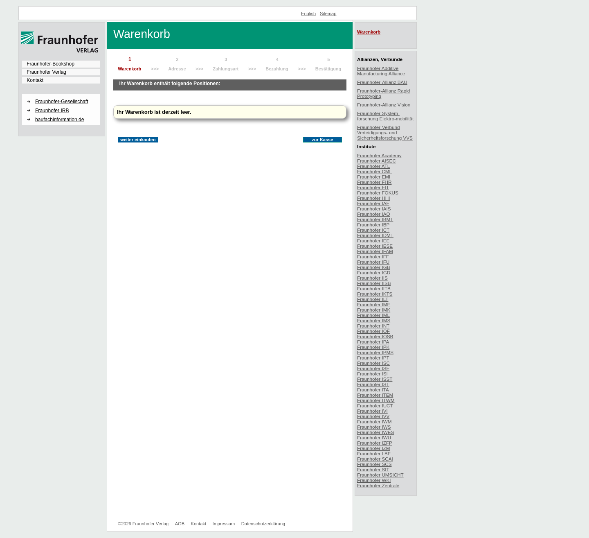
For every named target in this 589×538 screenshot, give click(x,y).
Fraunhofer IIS (372, 277)
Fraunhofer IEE (373, 240)
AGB (179, 523)
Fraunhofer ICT (373, 230)
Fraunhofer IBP (373, 224)
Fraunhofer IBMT (375, 219)
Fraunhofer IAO (373, 214)
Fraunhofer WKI (374, 480)
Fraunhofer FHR (374, 182)
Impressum (224, 523)
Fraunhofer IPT (373, 357)
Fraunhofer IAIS (374, 208)
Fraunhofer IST (373, 384)
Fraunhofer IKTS (374, 293)
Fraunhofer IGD (373, 272)
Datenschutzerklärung (263, 523)
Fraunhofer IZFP (374, 442)
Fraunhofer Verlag (46, 72)
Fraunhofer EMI (373, 176)
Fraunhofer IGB (373, 267)
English (308, 13)
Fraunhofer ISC (373, 363)
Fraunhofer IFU (373, 261)
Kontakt (35, 80)
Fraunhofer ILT (372, 299)
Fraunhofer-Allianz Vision (383, 104)
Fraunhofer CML (374, 171)
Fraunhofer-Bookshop (50, 64)
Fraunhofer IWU (374, 437)
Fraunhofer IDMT (375, 235)
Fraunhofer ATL (373, 166)
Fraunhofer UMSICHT (380, 474)
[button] (61, 94)
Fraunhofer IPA (373, 341)
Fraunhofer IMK (373, 309)
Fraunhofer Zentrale (378, 485)
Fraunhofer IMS (373, 320)
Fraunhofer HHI (373, 198)
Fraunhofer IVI (372, 411)
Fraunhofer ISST (374, 379)
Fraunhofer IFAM (375, 251)
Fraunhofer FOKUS (377, 192)
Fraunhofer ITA (373, 389)
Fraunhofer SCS (374, 464)
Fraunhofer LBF (374, 453)
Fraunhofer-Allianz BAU (382, 82)
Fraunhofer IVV (373, 416)
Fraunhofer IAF (373, 203)
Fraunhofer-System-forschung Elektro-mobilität (385, 116)
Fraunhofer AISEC (376, 160)
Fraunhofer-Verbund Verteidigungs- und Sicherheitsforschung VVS (385, 132)
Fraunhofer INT (373, 325)
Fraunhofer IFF (373, 256)
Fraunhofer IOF (373, 331)
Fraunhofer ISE (373, 368)
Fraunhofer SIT (373, 469)
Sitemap (328, 13)
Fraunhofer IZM (373, 448)
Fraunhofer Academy (379, 155)
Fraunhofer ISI (372, 373)
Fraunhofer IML (373, 315)
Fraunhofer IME (373, 304)
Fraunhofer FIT (373, 187)
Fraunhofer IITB (374, 288)
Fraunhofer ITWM (376, 400)
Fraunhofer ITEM (375, 395)
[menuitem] (61, 64)
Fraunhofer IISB (374, 283)
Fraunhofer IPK (373, 347)
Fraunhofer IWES (375, 432)
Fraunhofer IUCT (375, 405)
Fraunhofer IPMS (375, 352)
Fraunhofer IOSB (375, 336)
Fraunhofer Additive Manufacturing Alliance (381, 71)
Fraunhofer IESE (375, 246)
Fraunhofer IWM (374, 421)
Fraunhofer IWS (374, 426)
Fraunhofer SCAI (375, 458)
